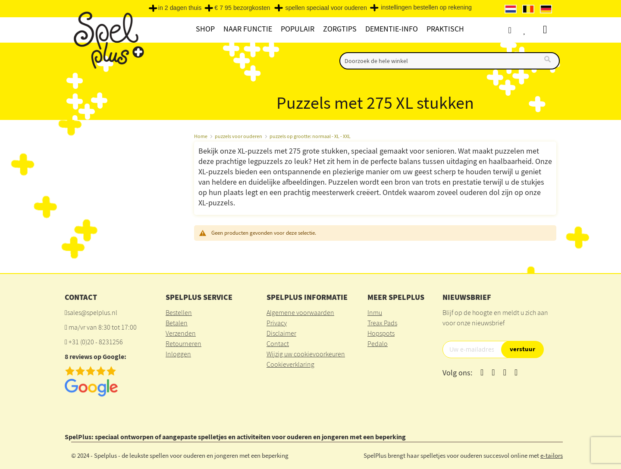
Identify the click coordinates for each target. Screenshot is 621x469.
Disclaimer (281, 333)
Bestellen (179, 312)
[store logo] (108, 39)
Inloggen (178, 353)
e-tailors (551, 455)
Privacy (277, 322)
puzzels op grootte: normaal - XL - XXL (310, 136)
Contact (278, 343)
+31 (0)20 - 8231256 (96, 341)
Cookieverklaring (290, 364)
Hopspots (381, 333)
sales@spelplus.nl (92, 312)
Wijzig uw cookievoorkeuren (306, 353)
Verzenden (181, 333)
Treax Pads (382, 322)
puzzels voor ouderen (238, 136)
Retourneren (183, 343)
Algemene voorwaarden (300, 312)
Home (200, 136)
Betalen (177, 322)
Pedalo (377, 343)
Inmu (374, 312)
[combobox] (449, 60)
